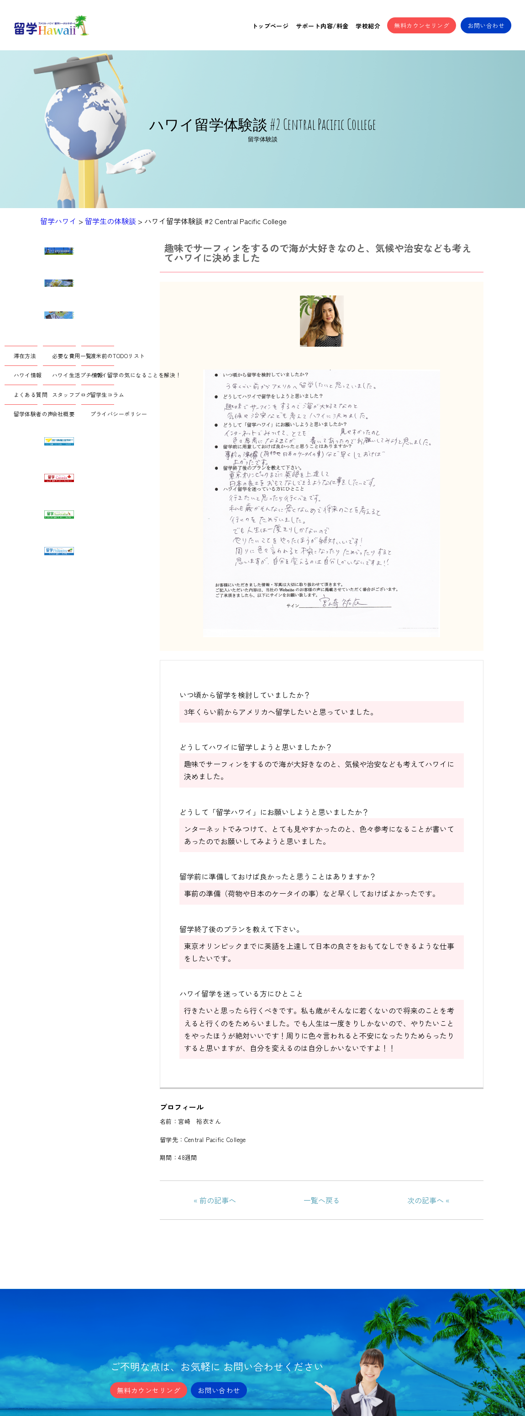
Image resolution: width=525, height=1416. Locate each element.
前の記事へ (218, 1200)
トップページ (270, 25)
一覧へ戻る (322, 1200)
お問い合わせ (485, 25)
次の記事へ (425, 1200)
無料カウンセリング (421, 25)
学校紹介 (368, 25)
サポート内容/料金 (322, 25)
